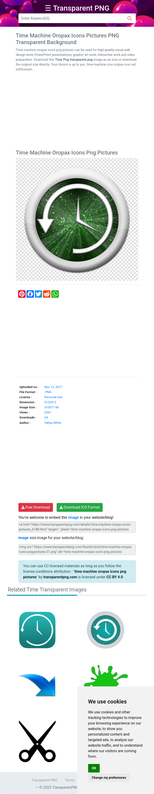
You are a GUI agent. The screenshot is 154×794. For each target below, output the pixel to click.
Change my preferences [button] (109, 777)
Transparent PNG (44, 780)
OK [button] (94, 768)
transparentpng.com (60, 577)
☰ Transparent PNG (77, 8)
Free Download (35, 507)
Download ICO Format (80, 507)
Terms (70, 780)
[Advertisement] (77, 111)
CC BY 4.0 (114, 577)
